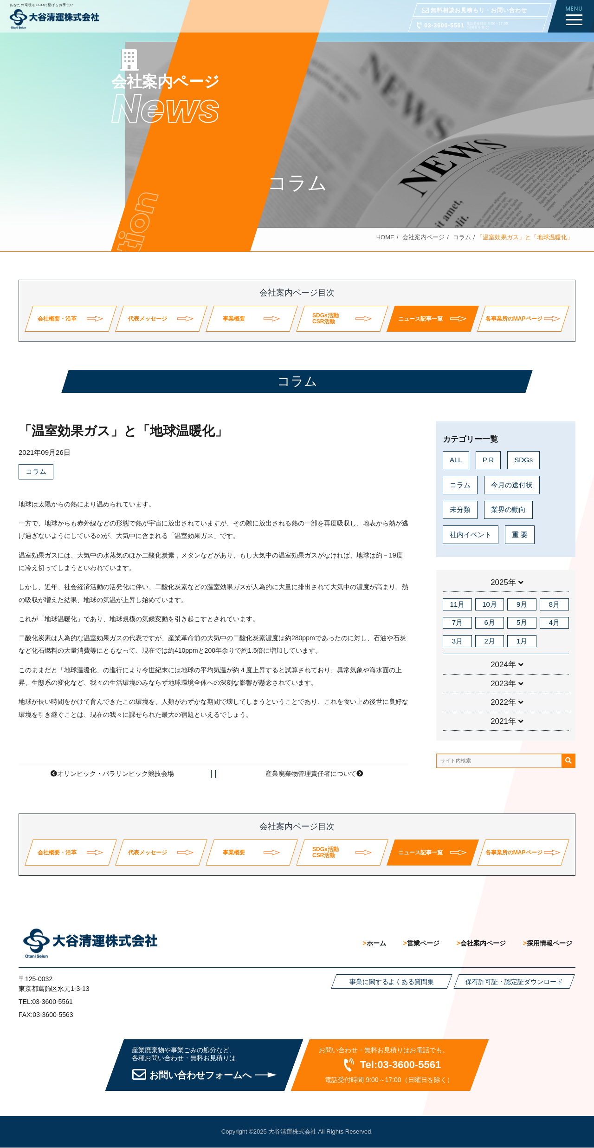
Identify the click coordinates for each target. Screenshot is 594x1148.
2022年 (503, 702)
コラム (462, 237)
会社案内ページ (423, 237)
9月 (522, 604)
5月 (522, 622)
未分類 (460, 509)
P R (488, 460)
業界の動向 (508, 509)
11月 (457, 604)
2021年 (503, 721)
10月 (489, 604)
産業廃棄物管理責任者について (310, 773)
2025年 (503, 582)
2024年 (503, 664)
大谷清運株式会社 (292, 1131)
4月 (554, 622)
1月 (522, 641)
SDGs (523, 460)
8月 (554, 604)
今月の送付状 (512, 485)
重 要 (520, 534)
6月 (489, 622)
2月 (489, 641)
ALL (456, 460)
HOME (385, 237)
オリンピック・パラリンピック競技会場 (115, 773)
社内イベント (470, 534)
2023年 (503, 683)
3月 (457, 641)
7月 (457, 622)
